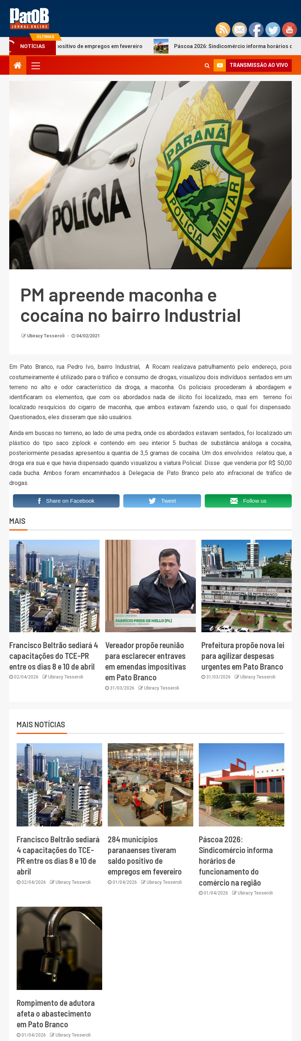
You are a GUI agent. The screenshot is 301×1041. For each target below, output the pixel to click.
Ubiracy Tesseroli (46, 335)
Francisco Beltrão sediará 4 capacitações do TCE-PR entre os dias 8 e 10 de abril (53, 655)
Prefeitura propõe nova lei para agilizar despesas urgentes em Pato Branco (242, 655)
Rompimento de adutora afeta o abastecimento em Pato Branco (56, 1013)
